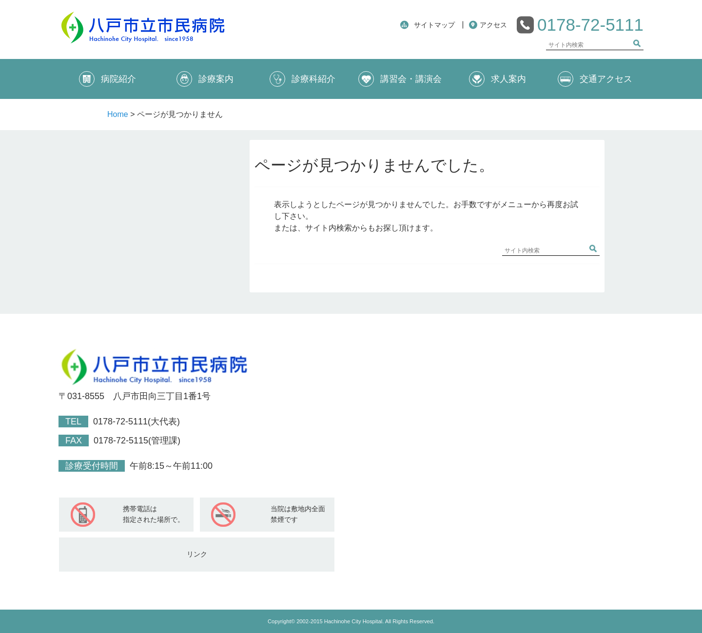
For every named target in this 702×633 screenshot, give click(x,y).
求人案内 (497, 79)
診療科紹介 (302, 79)
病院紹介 (107, 79)
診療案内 (205, 79)
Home (117, 114)
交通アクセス (595, 79)
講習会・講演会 (400, 79)
